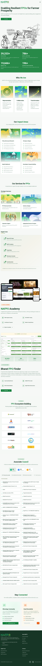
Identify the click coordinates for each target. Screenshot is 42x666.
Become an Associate (26, 650)
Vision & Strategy (25, 636)
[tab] (6, 475)
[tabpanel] (21, 533)
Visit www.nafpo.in (38, 661)
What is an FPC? (25, 643)
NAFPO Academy (4, 654)
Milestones (24, 641)
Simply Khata (3, 652)
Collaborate (24, 652)
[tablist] (17, 475)
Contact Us (24, 655)
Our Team (24, 638)
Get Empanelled (25, 654)
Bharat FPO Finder (4, 650)
